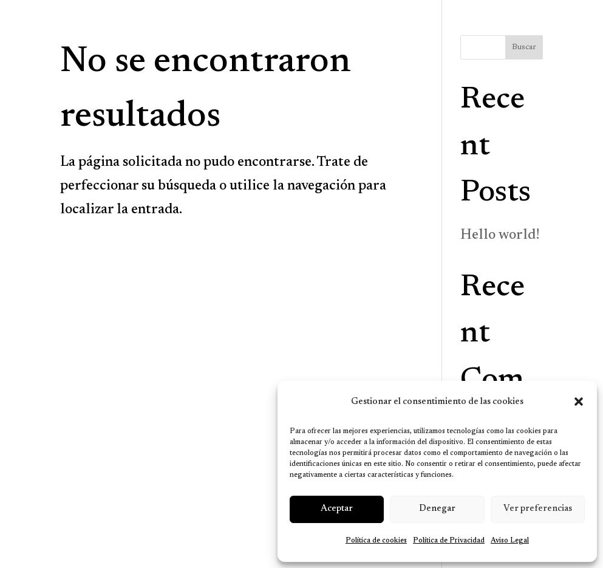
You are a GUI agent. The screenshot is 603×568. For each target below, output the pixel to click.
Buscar (524, 47)
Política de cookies (376, 540)
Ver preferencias (537, 508)
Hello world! (500, 235)
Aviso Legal (510, 540)
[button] (579, 401)
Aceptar (337, 508)
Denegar (437, 508)
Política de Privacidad (449, 540)
